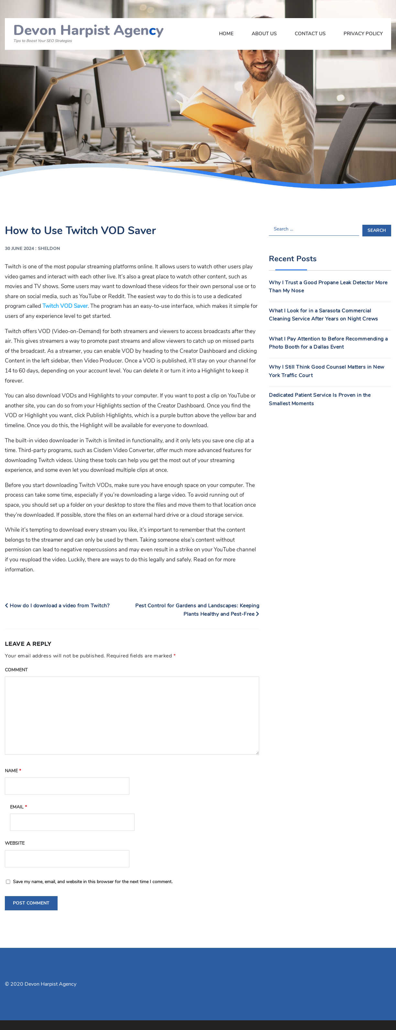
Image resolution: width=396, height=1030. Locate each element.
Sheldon (49, 248)
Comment (16, 670)
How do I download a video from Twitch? (57, 605)
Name (13, 771)
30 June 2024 (19, 248)
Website (15, 843)
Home (226, 33)
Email (18, 807)
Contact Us (310, 33)
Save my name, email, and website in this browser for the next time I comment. (92, 882)
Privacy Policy (363, 33)
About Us (264, 33)
